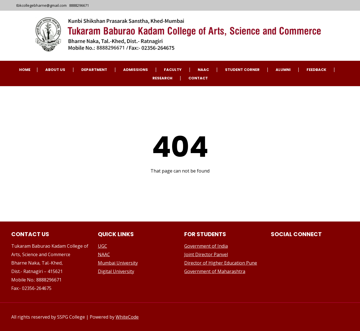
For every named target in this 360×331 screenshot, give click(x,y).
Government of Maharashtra (214, 271)
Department (94, 69)
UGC (102, 246)
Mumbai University (118, 263)
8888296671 (79, 5)
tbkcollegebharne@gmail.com (42, 5)
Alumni (283, 69)
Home (24, 69)
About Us (55, 69)
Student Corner (242, 69)
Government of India (206, 246)
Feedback (316, 69)
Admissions (135, 69)
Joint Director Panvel (206, 254)
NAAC (203, 69)
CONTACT (198, 78)
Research (162, 78)
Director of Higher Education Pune (220, 263)
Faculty (173, 69)
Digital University (116, 271)
